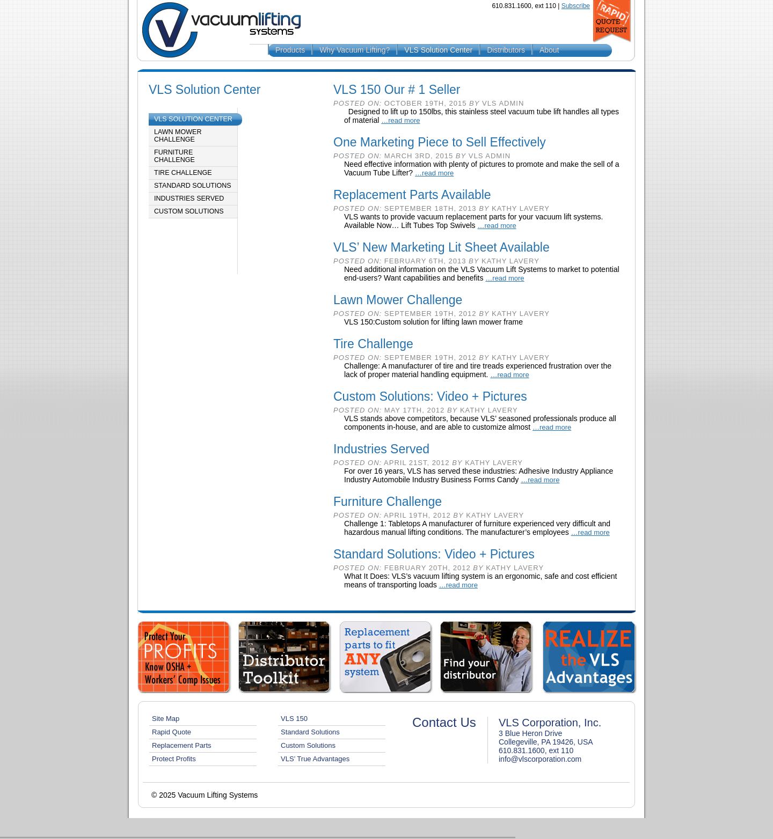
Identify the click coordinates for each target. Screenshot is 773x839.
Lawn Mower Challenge (177, 135)
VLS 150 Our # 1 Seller (397, 90)
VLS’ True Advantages (315, 759)
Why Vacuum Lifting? (354, 50)
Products (290, 50)
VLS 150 (294, 719)
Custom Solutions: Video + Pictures (430, 396)
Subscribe (575, 6)
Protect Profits (174, 759)
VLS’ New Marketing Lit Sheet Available (441, 247)
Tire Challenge (183, 172)
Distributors (506, 50)
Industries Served (189, 198)
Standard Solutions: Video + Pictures (434, 554)
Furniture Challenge (174, 156)
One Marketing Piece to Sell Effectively (439, 142)
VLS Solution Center (438, 50)
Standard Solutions (192, 185)
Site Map (165, 719)
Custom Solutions (189, 211)
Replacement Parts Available (412, 195)
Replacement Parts (182, 745)
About (549, 50)
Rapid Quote (171, 732)
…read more (400, 120)
